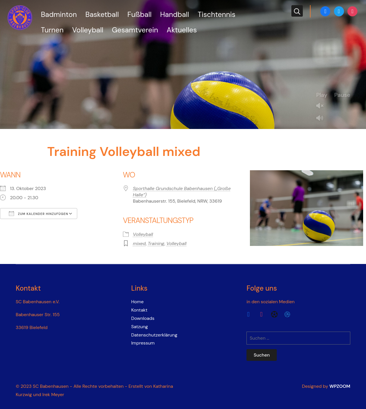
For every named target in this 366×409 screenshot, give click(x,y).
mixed (139, 243)
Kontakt (139, 310)
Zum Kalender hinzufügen (38, 213)
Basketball (102, 14)
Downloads (142, 318)
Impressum (143, 343)
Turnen (52, 30)
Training (156, 243)
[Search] (297, 11)
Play (321, 95)
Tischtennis (216, 14)
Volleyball (87, 30)
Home (137, 302)
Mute (322, 118)
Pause (342, 95)
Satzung (139, 327)
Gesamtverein (135, 30)
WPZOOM (339, 386)
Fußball (140, 14)
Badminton (59, 14)
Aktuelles (182, 30)
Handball (174, 14)
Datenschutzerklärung (154, 335)
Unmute (322, 106)
